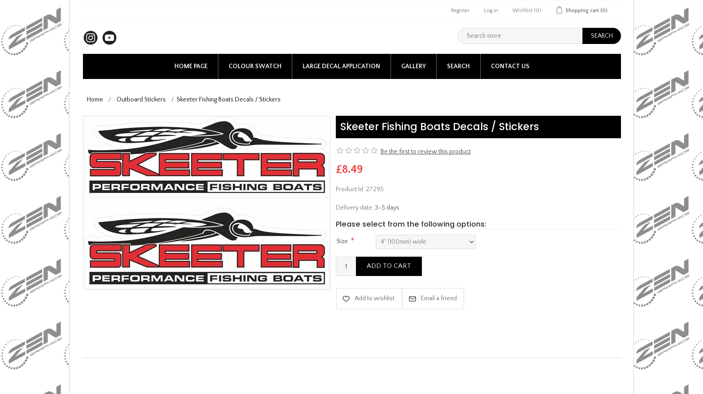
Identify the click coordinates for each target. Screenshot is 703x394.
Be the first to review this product (426, 151)
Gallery (413, 66)
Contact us (510, 66)
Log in (491, 10)
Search (458, 66)
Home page (191, 66)
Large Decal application (341, 66)
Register (460, 10)
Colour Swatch (255, 66)
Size (342, 241)
